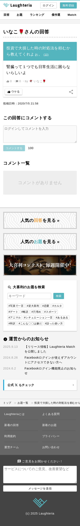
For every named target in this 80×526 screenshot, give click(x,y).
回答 (6, 14)
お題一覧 (22, 406)
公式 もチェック (20, 388)
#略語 (24, 315)
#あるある (62, 320)
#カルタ (57, 309)
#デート (13, 315)
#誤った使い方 (54, 326)
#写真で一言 (16, 309)
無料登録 (68, 5)
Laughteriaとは (14, 417)
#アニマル (15, 320)
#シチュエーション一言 (38, 320)
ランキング (37, 14)
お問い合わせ (51, 450)
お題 (19, 14)
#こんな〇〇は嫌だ (30, 326)
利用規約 (10, 439)
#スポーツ (50, 315)
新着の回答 (11, 428)
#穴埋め (36, 315)
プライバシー (51, 439)
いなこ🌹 (13, 31)
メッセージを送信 (40, 495)
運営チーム (11, 450)
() (46, 54)
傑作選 (56, 14)
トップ (7, 406)
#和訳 (12, 326)
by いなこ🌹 (35, 81)
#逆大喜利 (33, 309)
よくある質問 (51, 417)
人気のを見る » (40, 223)
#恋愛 (45, 309)
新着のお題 (49, 428)
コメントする (14, 151)
